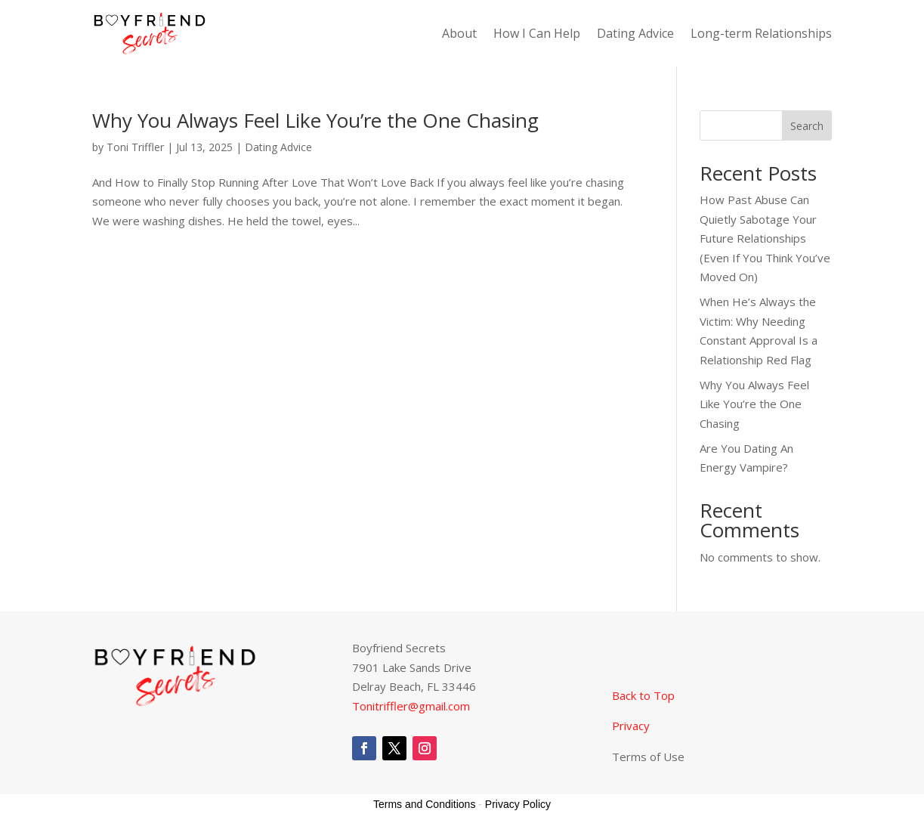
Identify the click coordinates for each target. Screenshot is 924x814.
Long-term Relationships (761, 35)
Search (807, 126)
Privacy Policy (518, 804)
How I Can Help (536, 35)
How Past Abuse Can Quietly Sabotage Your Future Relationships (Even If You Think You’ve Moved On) (765, 238)
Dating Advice (635, 35)
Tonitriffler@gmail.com (411, 705)
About (459, 35)
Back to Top (645, 695)
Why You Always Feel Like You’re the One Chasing (315, 120)
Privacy (631, 725)
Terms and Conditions (424, 804)
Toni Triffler (135, 147)
